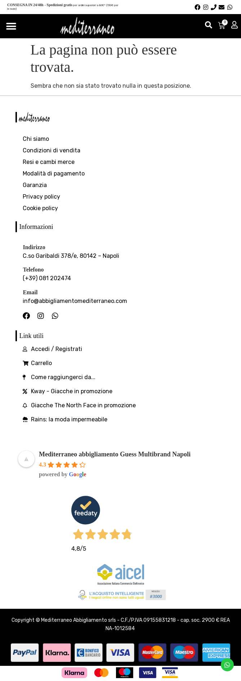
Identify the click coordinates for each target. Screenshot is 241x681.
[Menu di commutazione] (11, 26)
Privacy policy (41, 196)
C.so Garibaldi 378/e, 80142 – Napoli (71, 255)
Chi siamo (36, 138)
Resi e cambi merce (49, 162)
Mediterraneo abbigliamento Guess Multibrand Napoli (115, 454)
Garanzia (35, 185)
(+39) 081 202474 (47, 278)
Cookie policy (40, 208)
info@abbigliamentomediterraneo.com (75, 301)
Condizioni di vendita (51, 150)
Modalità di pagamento (54, 173)
